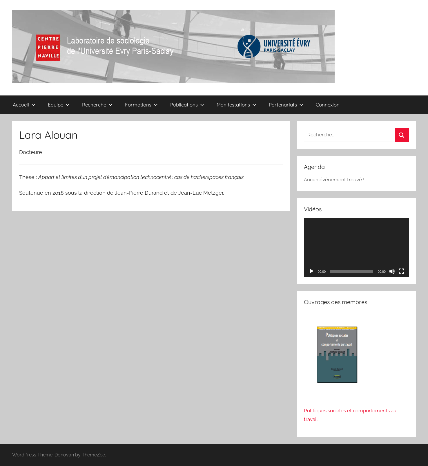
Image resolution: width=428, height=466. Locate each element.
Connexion (328, 105)
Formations (141, 105)
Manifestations (236, 105)
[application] (356, 247)
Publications (187, 105)
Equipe (59, 105)
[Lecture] (311, 271)
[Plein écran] (401, 271)
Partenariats (286, 105)
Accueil (24, 105)
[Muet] (392, 271)
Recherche (97, 105)
